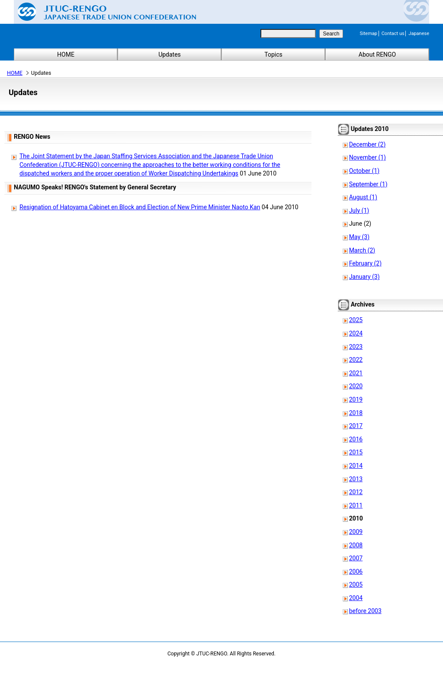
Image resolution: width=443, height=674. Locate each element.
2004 (356, 597)
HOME (65, 54)
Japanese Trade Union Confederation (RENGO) (100, 12)
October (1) (364, 170)
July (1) (359, 210)
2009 (356, 531)
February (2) (365, 263)
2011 (356, 505)
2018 (356, 412)
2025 (356, 319)
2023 (356, 346)
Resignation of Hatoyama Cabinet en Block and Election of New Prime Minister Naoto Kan (139, 207)
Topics (273, 54)
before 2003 (365, 610)
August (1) (363, 197)
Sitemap (368, 33)
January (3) (364, 276)
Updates (169, 54)
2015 (356, 452)
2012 (356, 492)
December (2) (367, 144)
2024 (356, 333)
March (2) (362, 250)
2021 (356, 373)
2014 (356, 465)
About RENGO (377, 54)
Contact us (393, 33)
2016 (356, 439)
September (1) (368, 184)
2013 (356, 479)
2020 (356, 386)
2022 (356, 359)
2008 (356, 545)
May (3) (359, 236)
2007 (356, 558)
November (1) (367, 157)
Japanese (418, 33)
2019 (356, 399)
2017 (356, 425)
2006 (356, 571)
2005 (356, 584)
